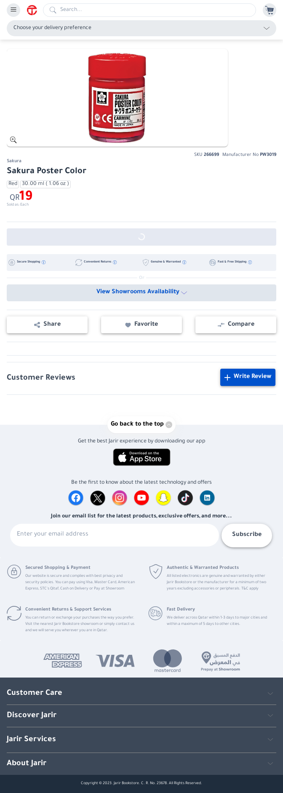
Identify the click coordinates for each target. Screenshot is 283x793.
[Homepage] (35, 10)
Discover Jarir (31, 716)
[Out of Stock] (141, 237)
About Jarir (26, 764)
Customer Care (34, 693)
